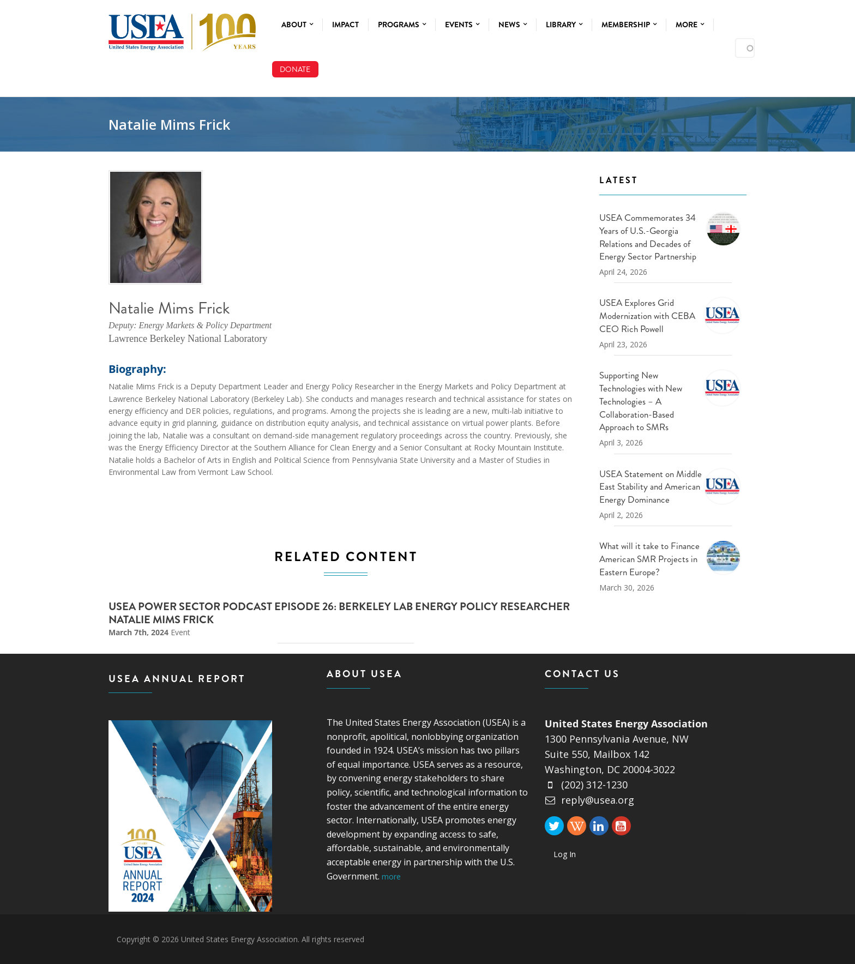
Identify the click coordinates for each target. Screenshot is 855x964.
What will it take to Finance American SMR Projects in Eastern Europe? (649, 559)
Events (462, 24)
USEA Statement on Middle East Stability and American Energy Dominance (650, 487)
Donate (295, 69)
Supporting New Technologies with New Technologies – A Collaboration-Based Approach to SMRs (640, 401)
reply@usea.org (589, 799)
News (512, 24)
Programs (402, 24)
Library (564, 24)
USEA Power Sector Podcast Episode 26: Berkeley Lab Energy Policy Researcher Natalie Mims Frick (339, 613)
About (297, 24)
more (391, 876)
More (690, 24)
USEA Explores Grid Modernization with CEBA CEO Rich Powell (647, 315)
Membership (629, 24)
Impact (345, 24)
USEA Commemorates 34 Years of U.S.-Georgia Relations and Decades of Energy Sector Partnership (647, 237)
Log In (564, 854)
